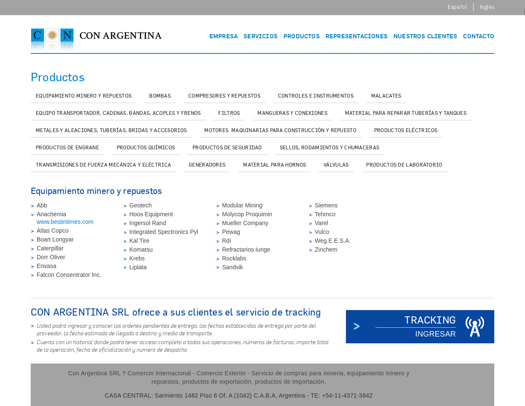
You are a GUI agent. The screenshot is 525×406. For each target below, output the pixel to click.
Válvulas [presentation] (336, 165)
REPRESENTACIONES (357, 36)
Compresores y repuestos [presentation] (224, 96)
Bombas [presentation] (160, 96)
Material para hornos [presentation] (274, 165)
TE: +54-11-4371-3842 (341, 395)
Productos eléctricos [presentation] (406, 130)
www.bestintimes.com (65, 221)
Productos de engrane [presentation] (67, 147)
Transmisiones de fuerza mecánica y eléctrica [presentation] (103, 165)
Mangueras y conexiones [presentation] (292, 113)
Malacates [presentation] (386, 96)
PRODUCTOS (302, 36)
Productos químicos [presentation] (146, 147)
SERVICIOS (261, 36)
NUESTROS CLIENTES (425, 36)
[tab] (84, 96)
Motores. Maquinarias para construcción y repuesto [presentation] (280, 130)
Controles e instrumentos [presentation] (316, 96)
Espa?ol (457, 7)
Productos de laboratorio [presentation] (404, 165)
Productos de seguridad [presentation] (227, 147)
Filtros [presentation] (229, 113)
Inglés (487, 7)
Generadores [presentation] (207, 165)
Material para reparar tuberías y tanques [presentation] (405, 113)
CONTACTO (478, 36)
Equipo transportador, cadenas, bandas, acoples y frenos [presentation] (118, 113)
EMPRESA (223, 36)
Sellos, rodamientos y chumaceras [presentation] (330, 147)
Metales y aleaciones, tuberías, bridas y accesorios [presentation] (111, 130)
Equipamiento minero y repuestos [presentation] (83, 96)
